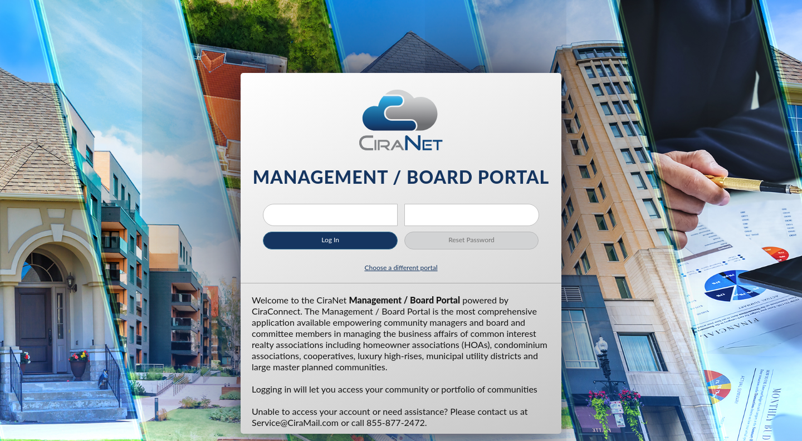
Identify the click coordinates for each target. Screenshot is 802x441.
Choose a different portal (400, 267)
